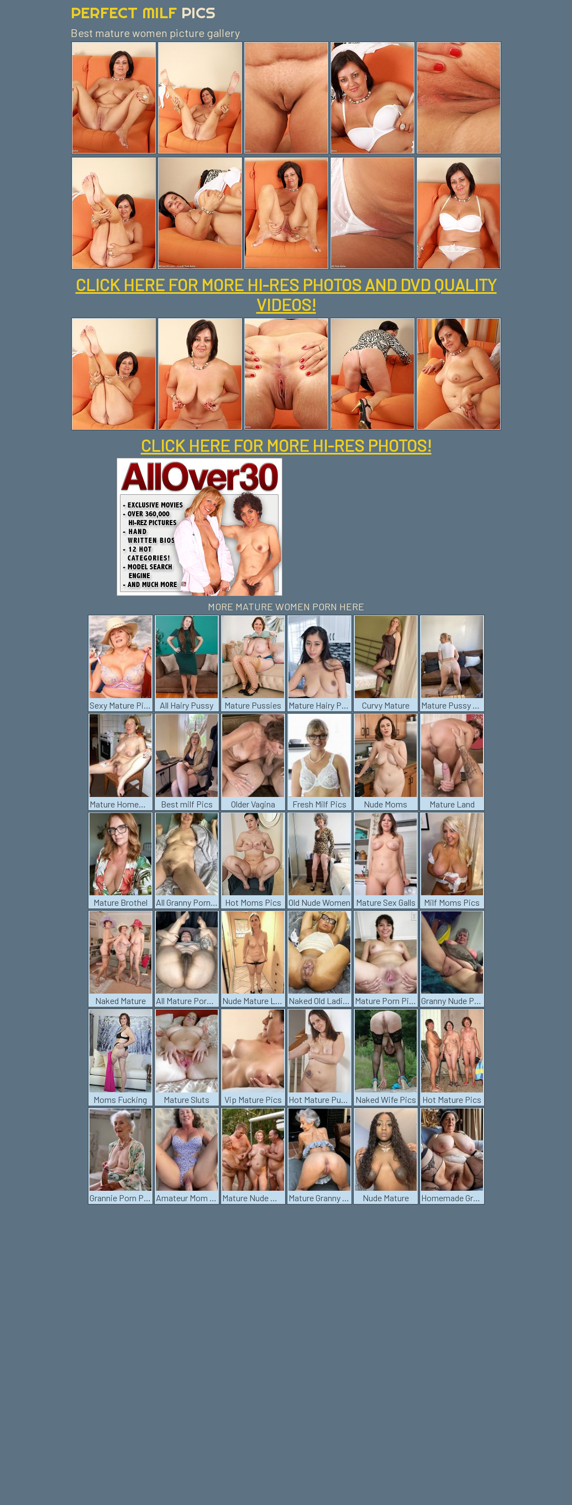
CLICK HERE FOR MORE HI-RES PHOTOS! (286, 445)
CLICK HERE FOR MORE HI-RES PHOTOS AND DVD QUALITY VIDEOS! (286, 294)
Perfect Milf (143, 12)
